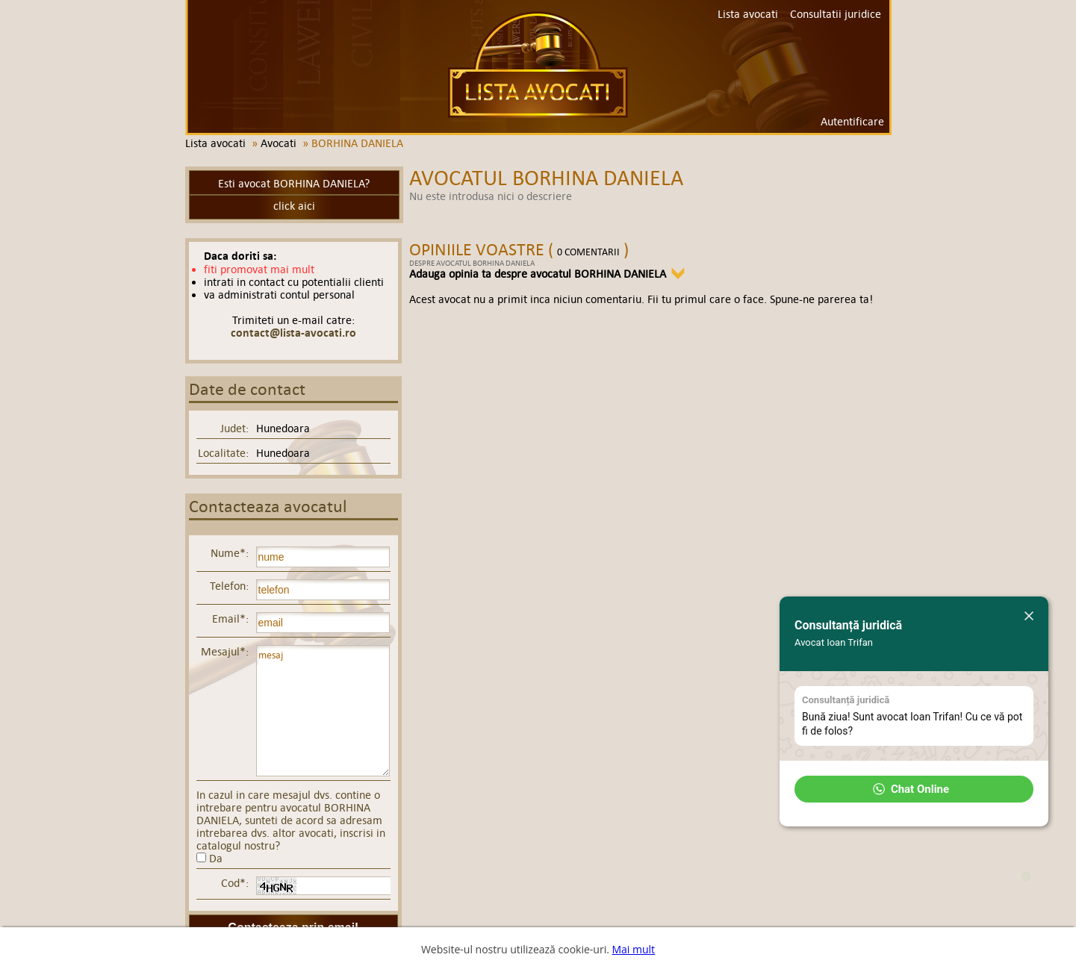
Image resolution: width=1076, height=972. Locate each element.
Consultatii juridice (835, 13)
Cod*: (235, 882)
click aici (294, 205)
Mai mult (633, 949)
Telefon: (229, 585)
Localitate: (223, 452)
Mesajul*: (225, 651)
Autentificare (852, 121)
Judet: (234, 428)
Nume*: (230, 552)
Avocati (278, 143)
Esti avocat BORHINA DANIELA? (294, 183)
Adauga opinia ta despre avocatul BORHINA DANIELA (537, 273)
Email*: (230, 618)
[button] (913, 789)
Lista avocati (538, 64)
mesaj (323, 710)
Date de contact (247, 389)
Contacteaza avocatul (268, 506)
